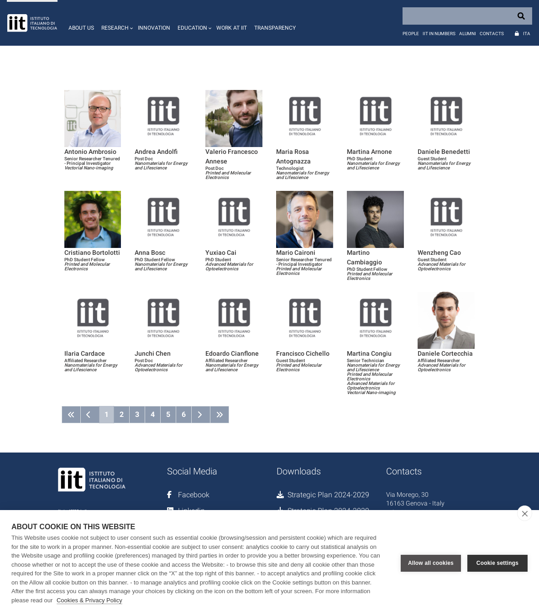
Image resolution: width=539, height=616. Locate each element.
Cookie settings (497, 563)
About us (81, 28)
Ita (526, 33)
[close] (524, 513)
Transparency (275, 28)
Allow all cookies (431, 563)
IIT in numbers (439, 33)
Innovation (154, 28)
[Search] (467, 16)
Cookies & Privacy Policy (89, 600)
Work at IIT (231, 28)
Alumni (467, 33)
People (411, 33)
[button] (116, 23)
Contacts (492, 33)
